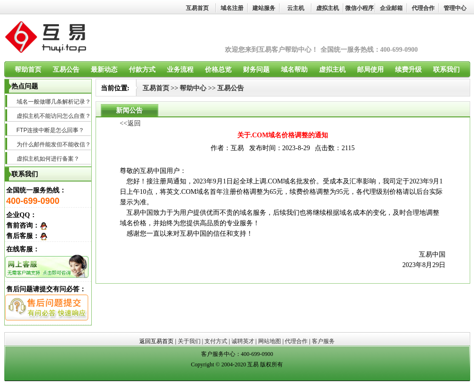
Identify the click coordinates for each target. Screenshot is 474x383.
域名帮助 (294, 69)
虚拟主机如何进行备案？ (48, 158)
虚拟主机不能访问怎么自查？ (54, 116)
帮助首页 (28, 69)
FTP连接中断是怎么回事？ (51, 130)
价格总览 (218, 69)
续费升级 (408, 69)
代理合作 (423, 8)
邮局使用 (370, 69)
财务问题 (256, 69)
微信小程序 (359, 8)
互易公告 (66, 69)
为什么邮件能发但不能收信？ (54, 144)
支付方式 (215, 341)
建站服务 (263, 8)
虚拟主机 (327, 8)
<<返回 (130, 123)
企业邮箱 (391, 8)
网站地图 (269, 341)
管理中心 (455, 8)
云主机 (295, 8)
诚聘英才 (243, 341)
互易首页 (197, 8)
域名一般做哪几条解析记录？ (54, 101)
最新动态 (104, 69)
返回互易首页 (156, 341)
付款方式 (142, 69)
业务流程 (180, 69)
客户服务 (323, 341)
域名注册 (232, 8)
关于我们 (189, 341)
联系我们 (446, 69)
